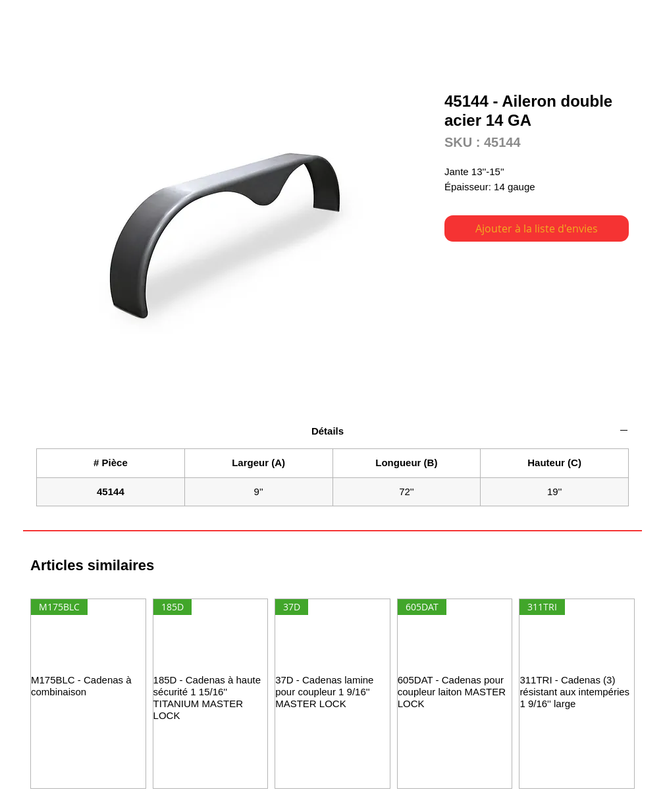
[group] (332, 693)
